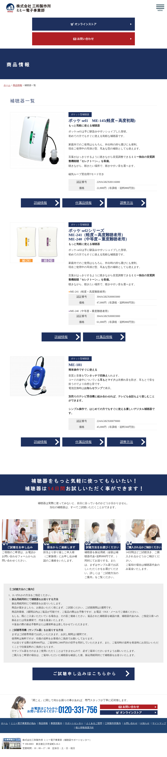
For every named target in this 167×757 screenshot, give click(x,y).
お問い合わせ (130, 723)
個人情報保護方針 (85, 727)
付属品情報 (83, 203)
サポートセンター (74, 723)
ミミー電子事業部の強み (23, 723)
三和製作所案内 (113, 723)
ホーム (7, 85)
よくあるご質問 (94, 723)
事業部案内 (56, 723)
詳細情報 (40, 203)
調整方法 (126, 203)
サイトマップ (159, 723)
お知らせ (144, 723)
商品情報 (17, 85)
